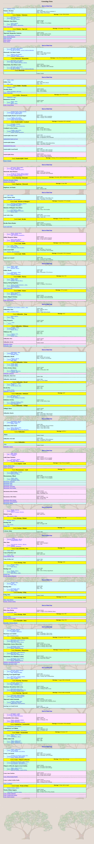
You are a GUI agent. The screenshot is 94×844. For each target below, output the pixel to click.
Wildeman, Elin (15, 374)
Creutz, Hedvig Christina (17, 801)
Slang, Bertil (14, 333)
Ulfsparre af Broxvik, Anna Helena (16, 799)
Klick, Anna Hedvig (8, 632)
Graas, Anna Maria (12, 25)
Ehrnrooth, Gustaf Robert (13, 177)
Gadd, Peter (14, 478)
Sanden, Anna (14, 623)
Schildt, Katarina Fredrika (14, 741)
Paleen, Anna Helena (8, 28)
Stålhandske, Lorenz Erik (9, 413)
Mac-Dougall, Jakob (16, 405)
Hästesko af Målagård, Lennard (19, 213)
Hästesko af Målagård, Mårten (15, 567)
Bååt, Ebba (14, 380)
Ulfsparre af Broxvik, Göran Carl (19, 798)
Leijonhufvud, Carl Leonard (14, 767)
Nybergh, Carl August (16, 57)
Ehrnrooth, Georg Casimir (13, 51)
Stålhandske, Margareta (9, 394)
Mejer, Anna (10, 13)
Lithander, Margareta (16, 664)
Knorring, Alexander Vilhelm (11, 189)
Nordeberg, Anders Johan (13, 754)
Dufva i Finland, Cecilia (17, 539)
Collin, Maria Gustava (17, 736)
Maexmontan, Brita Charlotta (10, 527)
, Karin (9, 341)
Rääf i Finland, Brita (13, 328)
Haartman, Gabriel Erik (13, 663)
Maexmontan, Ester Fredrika (10, 515)
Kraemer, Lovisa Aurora (13, 139)
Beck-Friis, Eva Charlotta (14, 714)
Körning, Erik (11, 595)
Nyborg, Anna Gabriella (13, 58)
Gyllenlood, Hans (15, 620)
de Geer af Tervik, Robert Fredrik (20, 182)
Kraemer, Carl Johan (16, 124)
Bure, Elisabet (15, 427)
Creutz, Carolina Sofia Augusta (10, 840)
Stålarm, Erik (14, 352)
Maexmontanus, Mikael (12, 499)
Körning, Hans (7, 649)
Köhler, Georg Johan (8, 98)
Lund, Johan (10, 205)
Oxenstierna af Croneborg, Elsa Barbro (17, 771)
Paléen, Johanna (7, 42)
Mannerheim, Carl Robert (17, 64)
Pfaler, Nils (14, 504)
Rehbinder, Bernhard (12, 419)
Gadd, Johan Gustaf (12, 479)
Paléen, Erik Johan (8, 40)
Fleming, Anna (14, 393)
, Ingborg (13, 480)
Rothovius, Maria (15, 500)
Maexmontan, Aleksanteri (9, 508)
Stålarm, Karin (11, 353)
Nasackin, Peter (11, 92)
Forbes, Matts (14, 384)
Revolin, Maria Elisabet (13, 265)
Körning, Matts (11, 548)
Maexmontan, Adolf (8, 510)
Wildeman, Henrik (11, 346)
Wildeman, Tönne (15, 345)
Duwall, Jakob (11, 406)
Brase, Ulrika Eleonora (13, 453)
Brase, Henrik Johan (16, 451)
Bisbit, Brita (14, 348)
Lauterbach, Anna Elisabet (14, 209)
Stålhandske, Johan (16, 286)
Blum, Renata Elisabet (17, 708)
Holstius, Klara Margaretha (18, 133)
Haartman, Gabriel (15, 662)
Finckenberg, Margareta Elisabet (15, 221)
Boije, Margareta (15, 302)
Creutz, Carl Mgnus (8, 828)
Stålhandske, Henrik (16, 445)
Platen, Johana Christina (17, 178)
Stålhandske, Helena (8, 363)
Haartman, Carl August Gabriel (10, 699)
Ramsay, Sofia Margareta (13, 761)
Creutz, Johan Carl (16, 791)
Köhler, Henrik (11, 777)
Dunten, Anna (14, 223)
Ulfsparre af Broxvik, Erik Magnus (16, 806)
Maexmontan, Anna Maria (9, 513)
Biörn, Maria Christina (17, 756)
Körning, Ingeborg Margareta (10, 607)
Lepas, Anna (10, 584)
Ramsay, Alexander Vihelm (17, 760)
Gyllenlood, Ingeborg (12, 621)
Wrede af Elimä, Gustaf (13, 832)
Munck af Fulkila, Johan (17, 424)
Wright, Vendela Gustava (17, 682)
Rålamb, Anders (11, 538)
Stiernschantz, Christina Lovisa (19, 807)
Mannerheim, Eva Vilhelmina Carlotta (16, 728)
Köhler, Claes (14, 279)
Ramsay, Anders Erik (12, 294)
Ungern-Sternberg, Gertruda (14, 96)
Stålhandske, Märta (12, 287)
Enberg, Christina (12, 315)
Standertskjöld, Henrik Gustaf (19, 117)
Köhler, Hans (10, 84)
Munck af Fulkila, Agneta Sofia (19, 814)
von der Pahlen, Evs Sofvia (18, 794)
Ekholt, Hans (14, 107)
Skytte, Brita (11, 412)
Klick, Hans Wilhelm (12, 640)
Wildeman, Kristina (16, 216)
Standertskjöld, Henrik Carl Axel (11, 147)
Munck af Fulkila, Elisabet (14, 426)
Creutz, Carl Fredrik (12, 793)
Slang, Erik (10, 334)
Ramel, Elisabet (7, 169)
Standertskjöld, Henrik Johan (15, 119)
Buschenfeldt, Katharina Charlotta (20, 454)
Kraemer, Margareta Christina (15, 125)
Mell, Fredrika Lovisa (13, 669)
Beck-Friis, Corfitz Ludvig (18, 713)
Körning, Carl (7, 554)
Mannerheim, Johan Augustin (18, 673)
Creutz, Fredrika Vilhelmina (10, 838)
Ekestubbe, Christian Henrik (10, 655)
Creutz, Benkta (11, 574)
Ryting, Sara (14, 354)
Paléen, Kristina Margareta (9, 38)
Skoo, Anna (14, 616)
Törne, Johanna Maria (16, 120)
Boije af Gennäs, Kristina (14, 392)
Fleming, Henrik (15, 378)
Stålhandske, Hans (15, 371)
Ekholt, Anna (10, 108)
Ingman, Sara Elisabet (8, 493)
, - (12, 342)
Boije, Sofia (14, 109)
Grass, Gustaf (14, 24)
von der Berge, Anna (16, 407)
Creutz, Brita (14, 386)
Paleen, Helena (7, 43)
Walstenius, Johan (12, 18)
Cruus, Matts (10, 580)
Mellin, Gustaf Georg (16, 244)
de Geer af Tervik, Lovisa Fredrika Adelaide (22, 52)
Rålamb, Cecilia (11, 602)
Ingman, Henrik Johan (9, 491)
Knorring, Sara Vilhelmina (9, 191)
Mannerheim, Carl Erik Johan (14, 65)
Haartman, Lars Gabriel (13, 721)
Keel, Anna (10, 88)
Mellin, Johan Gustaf (12, 245)
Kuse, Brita (10, 552)
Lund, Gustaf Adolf (8, 238)
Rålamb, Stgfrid (15, 537)
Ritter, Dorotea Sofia (13, 301)
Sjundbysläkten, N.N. (16, 569)
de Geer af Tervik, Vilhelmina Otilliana (17, 184)
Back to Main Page (47, 6)
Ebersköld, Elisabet (16, 311)
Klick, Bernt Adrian (16, 251)
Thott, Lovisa (14, 715)
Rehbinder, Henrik (15, 418)
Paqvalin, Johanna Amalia (17, 59)
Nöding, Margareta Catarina (18, 762)
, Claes (13, 566)
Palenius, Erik (11, 8)
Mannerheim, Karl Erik (13, 674)
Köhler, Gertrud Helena (9, 111)
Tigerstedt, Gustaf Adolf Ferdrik (16, 734)
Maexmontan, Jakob (8, 511)
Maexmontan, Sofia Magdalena (10, 528)
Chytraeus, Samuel (15, 484)
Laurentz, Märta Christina (18, 253)
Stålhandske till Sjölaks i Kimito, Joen (17, 324)
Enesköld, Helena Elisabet (18, 487)
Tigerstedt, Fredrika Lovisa (14, 837)
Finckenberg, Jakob (16, 220)
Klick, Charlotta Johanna (13, 252)
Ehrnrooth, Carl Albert (17, 50)
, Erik (13, 339)
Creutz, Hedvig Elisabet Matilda (11, 821)
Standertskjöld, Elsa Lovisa (9, 154)
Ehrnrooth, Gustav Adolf (17, 176)
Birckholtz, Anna (15, 507)
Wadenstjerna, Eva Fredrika (18, 742)
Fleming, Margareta (16, 289)
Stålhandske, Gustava (8, 471)
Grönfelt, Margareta (16, 575)
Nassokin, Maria (15, 282)
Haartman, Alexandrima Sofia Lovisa (12, 698)
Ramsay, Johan (14, 293)
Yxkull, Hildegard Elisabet (18, 420)
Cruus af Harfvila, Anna (9, 586)
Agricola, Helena (15, 20)
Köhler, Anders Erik (8, 304)
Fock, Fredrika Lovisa (17, 185)
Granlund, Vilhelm (15, 131)
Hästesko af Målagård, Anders (15, 215)
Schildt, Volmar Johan (17, 740)
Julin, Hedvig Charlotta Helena (19, 66)
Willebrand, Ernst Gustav (17, 680)
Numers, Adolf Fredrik (17, 812)
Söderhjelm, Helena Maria (17, 676)
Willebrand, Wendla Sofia (13, 681)
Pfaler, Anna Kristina (13, 505)
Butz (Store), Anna (12, 544)
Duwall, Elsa (14, 447)
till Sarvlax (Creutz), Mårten (19, 573)
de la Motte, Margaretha (17, 26)
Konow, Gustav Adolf (12, 309)
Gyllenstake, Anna (12, 644)
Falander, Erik (11, 32)
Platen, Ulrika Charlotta (17, 127)
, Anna (13, 335)
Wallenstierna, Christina (13, 37)
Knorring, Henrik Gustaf (17, 706)
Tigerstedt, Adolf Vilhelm (18, 733)
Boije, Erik (14, 391)
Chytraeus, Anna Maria (13, 486)
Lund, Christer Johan (12, 259)
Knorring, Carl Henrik (13, 707)
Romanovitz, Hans (11, 102)
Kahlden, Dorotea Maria (17, 295)
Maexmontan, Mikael (8, 530)
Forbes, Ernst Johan (12, 385)
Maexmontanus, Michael (17, 497)
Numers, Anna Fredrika (13, 813)
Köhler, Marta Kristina (8, 317)
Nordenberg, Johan (15, 753)
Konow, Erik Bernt (15, 308)
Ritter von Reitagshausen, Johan (19, 300)
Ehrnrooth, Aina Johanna (13, 72)
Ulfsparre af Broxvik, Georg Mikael (20, 805)
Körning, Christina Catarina (10, 633)
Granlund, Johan (11, 132)
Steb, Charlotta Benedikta (18, 247)
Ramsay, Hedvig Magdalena (13, 784)
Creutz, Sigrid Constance (9, 842)
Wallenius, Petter (15, 17)
